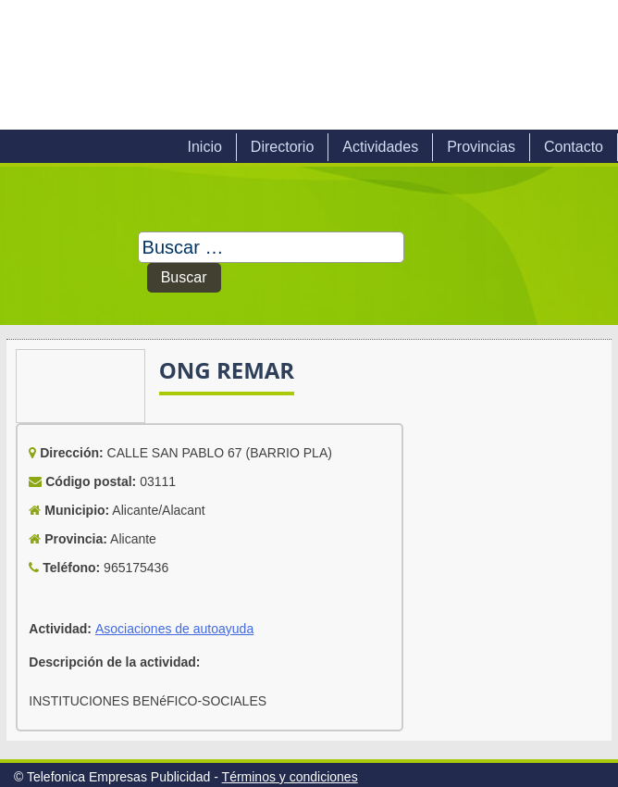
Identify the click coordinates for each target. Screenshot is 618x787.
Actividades (380, 147)
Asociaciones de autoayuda (174, 628)
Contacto (573, 147)
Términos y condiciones (290, 776)
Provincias (481, 147)
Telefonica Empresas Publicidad (211, 65)
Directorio (282, 147)
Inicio (204, 147)
